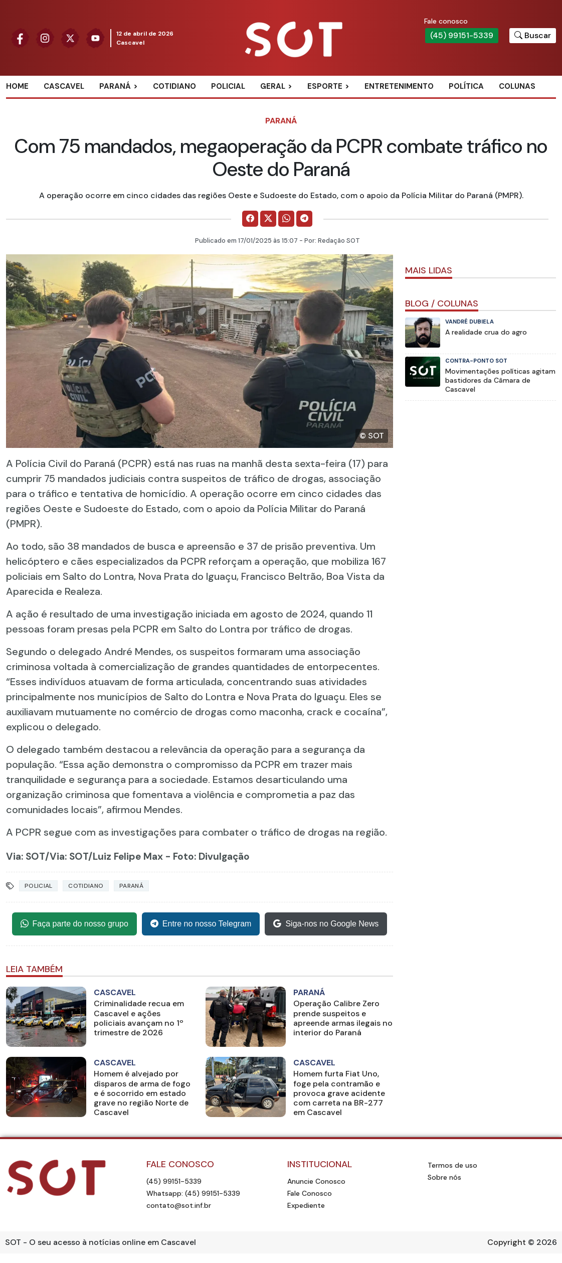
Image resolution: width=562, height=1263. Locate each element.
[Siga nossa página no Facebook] (20, 37)
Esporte (324, 86)
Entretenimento (399, 86)
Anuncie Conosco (316, 1181)
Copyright (506, 1242)
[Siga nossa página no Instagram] (45, 37)
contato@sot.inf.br (178, 1205)
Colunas (517, 86)
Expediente (306, 1205)
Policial (228, 86)
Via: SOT (25, 856)
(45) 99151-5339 (461, 35)
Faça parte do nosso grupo (74, 924)
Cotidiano (174, 86)
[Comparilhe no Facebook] (250, 219)
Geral (272, 86)
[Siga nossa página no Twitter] (70, 37)
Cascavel (64, 86)
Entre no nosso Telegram (201, 924)
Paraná (115, 86)
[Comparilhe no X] (268, 219)
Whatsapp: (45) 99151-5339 (193, 1193)
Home (17, 86)
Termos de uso (452, 1165)
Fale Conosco (309, 1193)
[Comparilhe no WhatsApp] (286, 219)
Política (466, 86)
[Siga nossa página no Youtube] (95, 37)
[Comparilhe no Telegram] (304, 219)
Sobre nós (444, 1177)
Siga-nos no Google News (326, 924)
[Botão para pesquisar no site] (532, 35)
